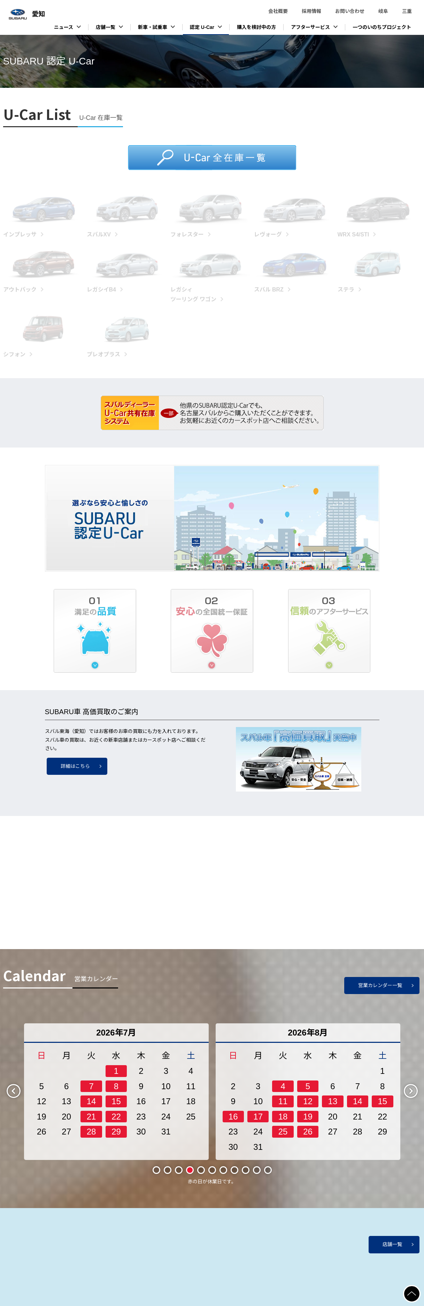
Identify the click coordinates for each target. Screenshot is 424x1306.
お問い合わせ (349, 11)
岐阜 (383, 11)
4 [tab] (190, 1175)
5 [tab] (201, 1175)
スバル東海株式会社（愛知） (52, 17)
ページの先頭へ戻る (420, 1289)
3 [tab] (179, 1175)
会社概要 (278, 11)
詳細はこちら (75, 766)
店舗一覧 (392, 1244)
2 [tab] (167, 1175)
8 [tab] (234, 1175)
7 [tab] (223, 1175)
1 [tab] (156, 1175)
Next (417, 1096)
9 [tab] (245, 1175)
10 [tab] (256, 1175)
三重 (407, 11)
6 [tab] (212, 1175)
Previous (19, 1096)
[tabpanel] (116, 1097)
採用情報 (311, 11)
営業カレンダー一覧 (380, 991)
